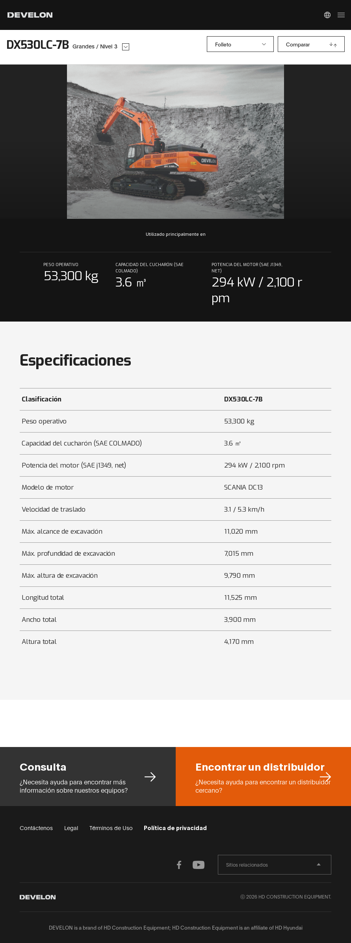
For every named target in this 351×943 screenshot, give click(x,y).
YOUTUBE (200, 865)
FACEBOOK (185, 865)
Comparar (298, 44)
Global (327, 15)
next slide (260, 141)
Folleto (223, 44)
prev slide (91, 141)
